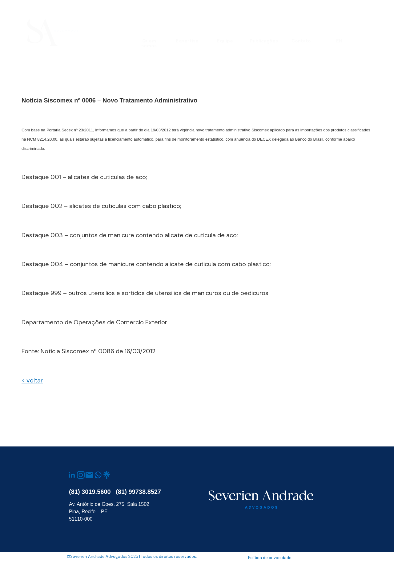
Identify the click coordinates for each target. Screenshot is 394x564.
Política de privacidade (269, 557)
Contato (301, 41)
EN (339, 41)
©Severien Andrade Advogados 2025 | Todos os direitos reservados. (132, 556)
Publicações (264, 41)
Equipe (225, 41)
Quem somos (149, 43)
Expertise (187, 41)
